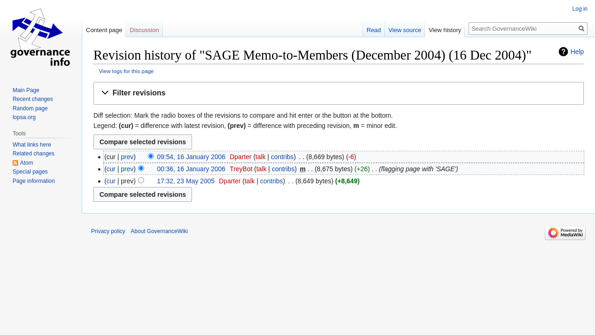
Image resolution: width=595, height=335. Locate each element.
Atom (26, 163)
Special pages (30, 171)
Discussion (144, 30)
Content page (104, 30)
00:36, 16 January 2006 (191, 169)
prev (127, 157)
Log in (580, 9)
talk (261, 157)
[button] (338, 93)
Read (374, 30)
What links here (32, 144)
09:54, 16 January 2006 (191, 157)
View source (405, 30)
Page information (34, 181)
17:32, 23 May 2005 (186, 181)
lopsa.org (24, 117)
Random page (30, 108)
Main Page (26, 90)
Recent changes (33, 99)
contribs (282, 157)
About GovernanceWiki (159, 231)
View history (445, 30)
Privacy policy (108, 231)
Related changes (33, 153)
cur (110, 169)
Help (577, 51)
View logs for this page (126, 71)
